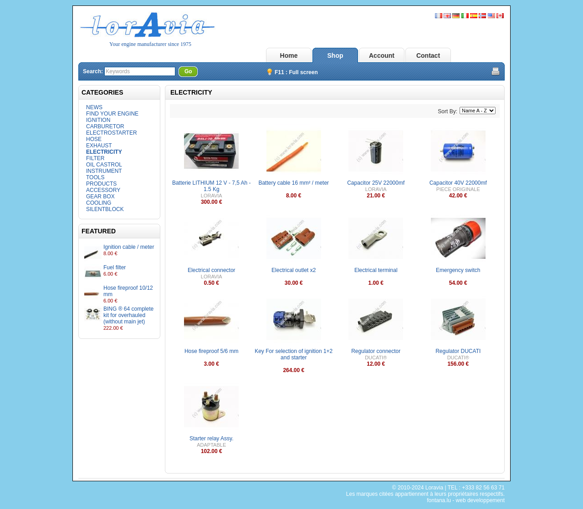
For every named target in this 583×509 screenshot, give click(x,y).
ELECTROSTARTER (111, 133)
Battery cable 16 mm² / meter (293, 183)
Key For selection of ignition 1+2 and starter (293, 354)
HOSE (94, 139)
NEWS (94, 107)
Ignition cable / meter (128, 247)
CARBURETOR (105, 126)
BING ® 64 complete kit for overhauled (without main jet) (128, 315)
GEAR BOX (100, 196)
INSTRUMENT (104, 171)
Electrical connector (211, 270)
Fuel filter (114, 267)
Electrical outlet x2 (293, 270)
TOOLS (95, 177)
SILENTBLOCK (105, 209)
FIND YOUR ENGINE (112, 114)
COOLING (98, 203)
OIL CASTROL (104, 164)
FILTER (95, 158)
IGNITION (98, 120)
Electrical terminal (376, 270)
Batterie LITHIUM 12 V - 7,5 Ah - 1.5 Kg (211, 186)
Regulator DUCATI (458, 351)
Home (289, 55)
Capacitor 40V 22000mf (458, 183)
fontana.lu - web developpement (466, 500)
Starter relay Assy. (211, 438)
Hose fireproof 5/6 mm (211, 351)
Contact (428, 55)
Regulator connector (375, 351)
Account (381, 55)
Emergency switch (458, 270)
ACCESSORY (103, 190)
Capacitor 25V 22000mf (375, 183)
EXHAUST (99, 145)
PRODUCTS (101, 184)
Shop (335, 55)
